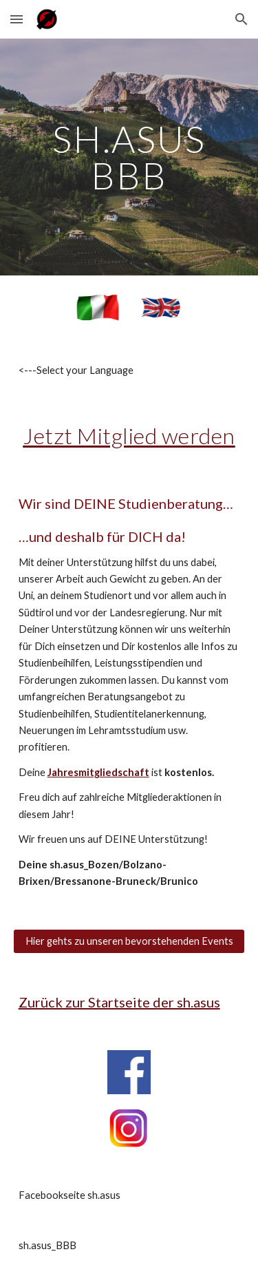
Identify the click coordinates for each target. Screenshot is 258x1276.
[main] (129, 157)
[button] (16, 19)
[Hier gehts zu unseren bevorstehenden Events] (129, 941)
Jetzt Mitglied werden (129, 435)
